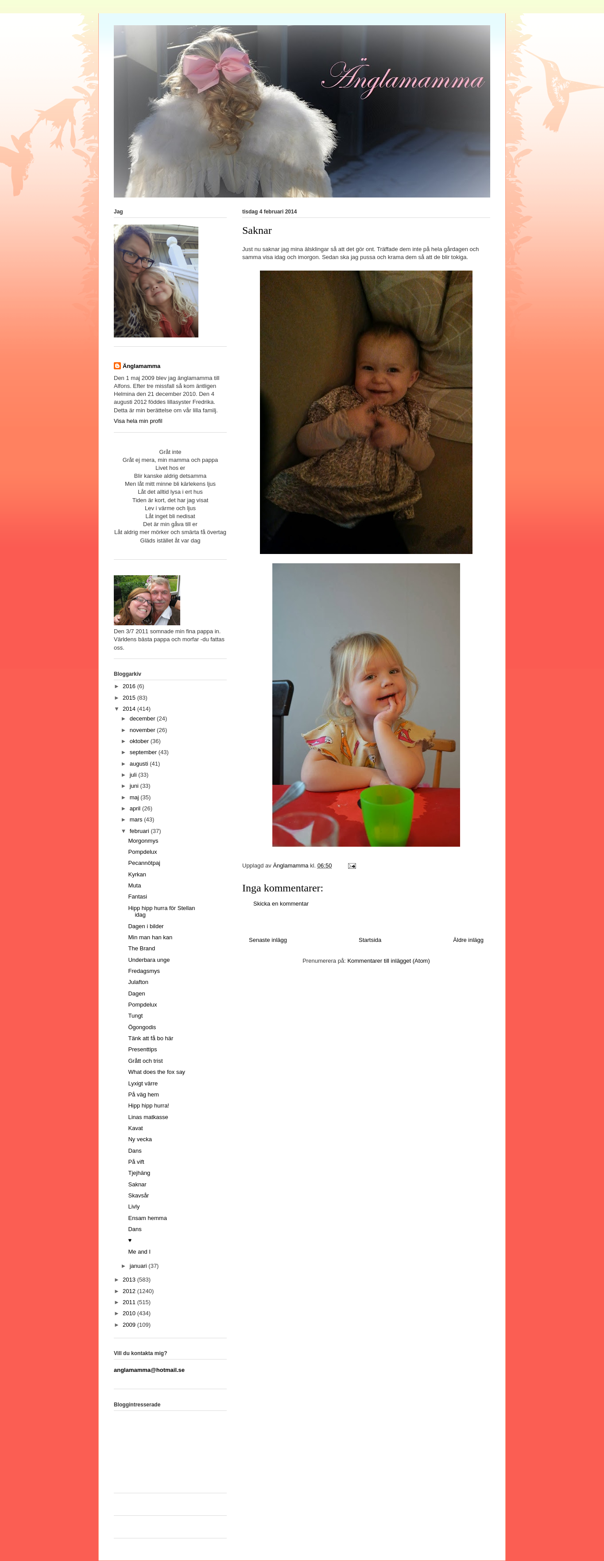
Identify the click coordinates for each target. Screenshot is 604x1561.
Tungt (135, 1015)
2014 (130, 708)
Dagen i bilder (145, 926)
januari (139, 1266)
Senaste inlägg (268, 940)
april (136, 808)
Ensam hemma (147, 1218)
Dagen (136, 993)
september (144, 752)
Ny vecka (139, 1139)
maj (135, 797)
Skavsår (138, 1195)
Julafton (138, 982)
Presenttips (142, 1049)
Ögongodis (142, 1027)
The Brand (141, 948)
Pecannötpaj (144, 863)
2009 (130, 1324)
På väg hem (143, 1094)
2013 (130, 1279)
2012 (130, 1291)
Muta (134, 885)
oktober (140, 741)
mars (137, 819)
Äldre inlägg (468, 940)
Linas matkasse (148, 1117)
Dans (134, 1150)
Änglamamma (141, 366)
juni (135, 785)
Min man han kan (150, 937)
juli (134, 774)
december (143, 718)
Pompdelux (142, 851)
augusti (140, 763)
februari (140, 831)
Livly (133, 1206)
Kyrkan (137, 874)
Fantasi (137, 896)
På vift (136, 1161)
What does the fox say (156, 1072)
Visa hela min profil (138, 421)
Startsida (370, 940)
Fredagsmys (144, 971)
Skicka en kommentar (281, 903)
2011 (130, 1302)
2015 (130, 697)
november (143, 730)
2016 (130, 686)
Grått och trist (145, 1060)
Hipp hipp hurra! (148, 1105)
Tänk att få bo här (150, 1038)
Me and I (139, 1251)
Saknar (137, 1184)
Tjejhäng (139, 1173)
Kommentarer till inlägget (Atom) (388, 960)
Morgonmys (143, 840)
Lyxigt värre (143, 1083)
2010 (130, 1313)
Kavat (135, 1128)
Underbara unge (149, 960)
